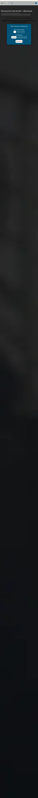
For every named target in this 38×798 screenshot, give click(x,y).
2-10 (18, 31)
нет (25, 37)
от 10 (23, 31)
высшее (14, 37)
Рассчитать (19, 41)
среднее (20, 37)
